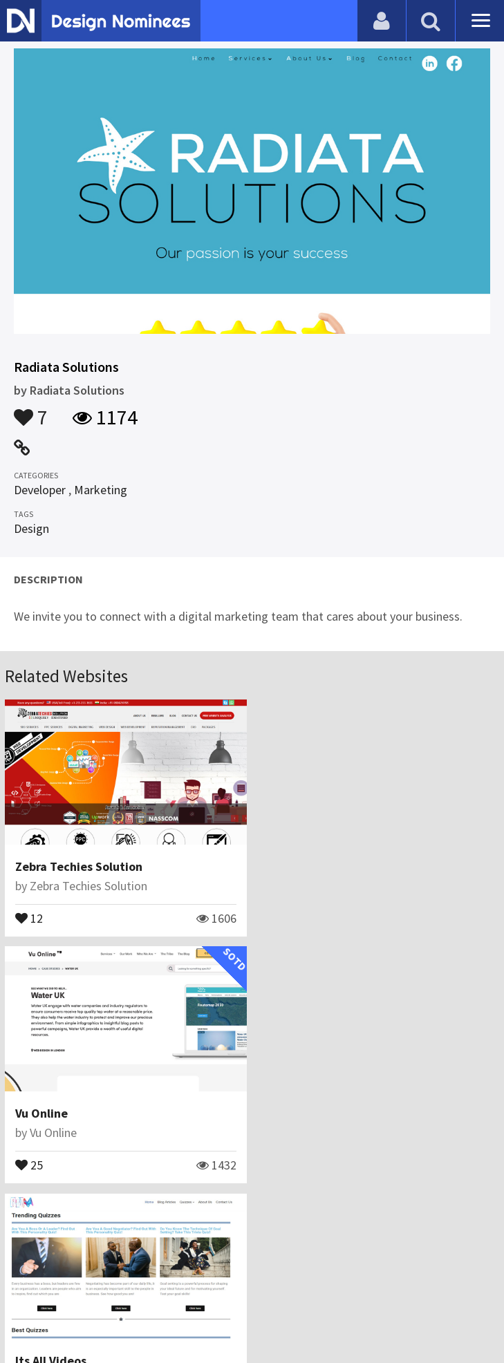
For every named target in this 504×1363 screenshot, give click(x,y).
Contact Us (177, 1283)
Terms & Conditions (339, 1283)
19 (29, 1164)
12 (29, 917)
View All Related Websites (252, 1224)
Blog (125, 1283)
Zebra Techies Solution (78, 866)
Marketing (100, 490)
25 (281, 917)
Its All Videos (50, 1113)
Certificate (244, 1283)
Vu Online (294, 866)
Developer (40, 490)
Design (31, 528)
